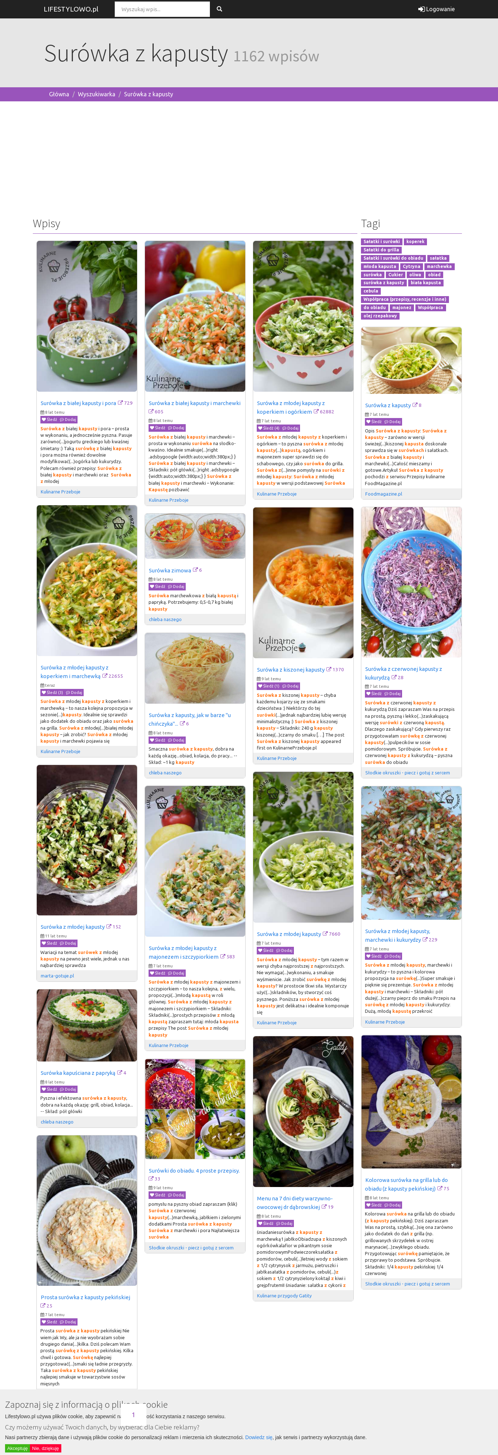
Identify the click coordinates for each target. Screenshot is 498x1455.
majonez (401, 307)
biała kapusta (426, 283)
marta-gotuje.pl (57, 975)
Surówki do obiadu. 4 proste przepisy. (194, 1171)
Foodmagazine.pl (383, 493)
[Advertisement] (249, 157)
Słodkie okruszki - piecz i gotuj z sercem (407, 772)
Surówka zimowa (170, 570)
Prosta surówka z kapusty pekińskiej (85, 1297)
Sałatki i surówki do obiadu (393, 258)
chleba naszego (165, 619)
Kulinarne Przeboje (60, 491)
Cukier (395, 274)
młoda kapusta (379, 266)
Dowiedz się (258, 1437)
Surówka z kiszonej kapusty (291, 670)
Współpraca (430, 307)
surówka (372, 274)
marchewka (439, 266)
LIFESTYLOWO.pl (71, 9)
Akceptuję (17, 1448)
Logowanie (436, 9)
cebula (370, 291)
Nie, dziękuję (45, 1448)
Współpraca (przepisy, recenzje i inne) (404, 299)
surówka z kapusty (383, 283)
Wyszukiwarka (96, 94)
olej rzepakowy (380, 315)
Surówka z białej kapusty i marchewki (195, 403)
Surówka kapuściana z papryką (78, 1073)
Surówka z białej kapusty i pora (78, 403)
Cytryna (411, 266)
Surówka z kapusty (148, 94)
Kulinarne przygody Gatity (284, 1295)
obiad (434, 274)
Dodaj (68, 419)
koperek (415, 241)
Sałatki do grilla (381, 249)
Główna (59, 94)
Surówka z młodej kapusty (73, 927)
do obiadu (374, 307)
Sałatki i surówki (381, 241)
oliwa (415, 274)
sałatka (438, 258)
